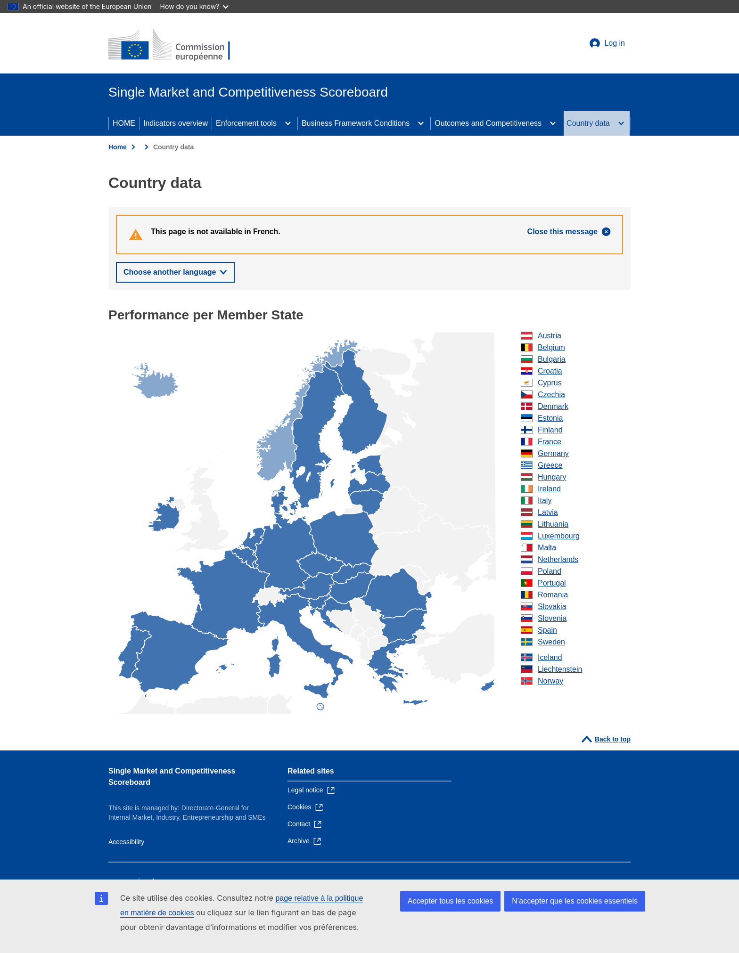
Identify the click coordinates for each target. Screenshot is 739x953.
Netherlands (558, 559)
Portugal (552, 583)
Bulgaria (552, 359)
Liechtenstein (560, 669)
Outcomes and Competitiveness (488, 123)
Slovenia (552, 618)
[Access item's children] (288, 123)
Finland (550, 430)
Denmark (553, 406)
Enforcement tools (246, 123)
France (549, 442)
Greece (550, 465)
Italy (544, 501)
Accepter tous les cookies (450, 901)
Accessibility (126, 842)
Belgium (551, 347)
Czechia (551, 395)
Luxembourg (559, 536)
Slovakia (552, 607)
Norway (550, 681)
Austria (549, 336)
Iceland (550, 657)
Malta (547, 548)
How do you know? (194, 6)
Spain (547, 630)
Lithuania (553, 524)
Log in (614, 43)
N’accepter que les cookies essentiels (575, 901)
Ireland (549, 489)
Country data (588, 123)
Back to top (613, 739)
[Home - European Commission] (176, 45)
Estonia (550, 418)
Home (117, 147)
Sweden (551, 642)
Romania (553, 595)
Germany (553, 453)
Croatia (550, 371)
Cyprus (550, 383)
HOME (124, 123)
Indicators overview (175, 123)
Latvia (548, 512)
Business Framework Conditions (356, 123)
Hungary (552, 477)
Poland (549, 571)
